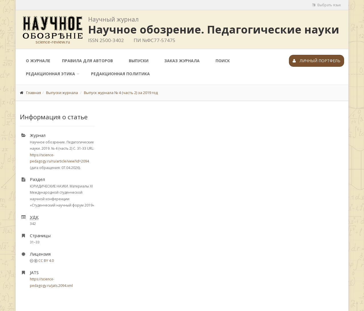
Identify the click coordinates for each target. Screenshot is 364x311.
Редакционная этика (50, 73)
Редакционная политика (120, 73)
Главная (33, 92)
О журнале (38, 60)
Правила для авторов (87, 60)
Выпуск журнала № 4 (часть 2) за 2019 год (121, 92)
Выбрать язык (326, 5)
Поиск (223, 60)
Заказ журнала (182, 60)
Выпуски (138, 60)
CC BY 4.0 (46, 260)
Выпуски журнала (62, 92)
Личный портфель (316, 60)
